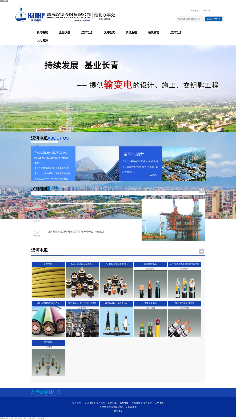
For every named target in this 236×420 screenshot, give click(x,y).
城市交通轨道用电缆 (184, 303)
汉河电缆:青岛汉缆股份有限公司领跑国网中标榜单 (75, 200)
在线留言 (153, 32)
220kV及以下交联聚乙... (116, 303)
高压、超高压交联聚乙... (82, 264)
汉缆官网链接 (214, 19)
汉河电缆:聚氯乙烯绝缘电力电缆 (184, 264)
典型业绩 (131, 32)
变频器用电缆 (150, 303)
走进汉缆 (64, 32)
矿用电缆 (48, 264)
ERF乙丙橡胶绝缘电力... (48, 303)
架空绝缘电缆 (150, 264)
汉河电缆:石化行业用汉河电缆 (82, 303)
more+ (64, 187)
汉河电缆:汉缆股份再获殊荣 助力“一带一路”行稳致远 (76, 231)
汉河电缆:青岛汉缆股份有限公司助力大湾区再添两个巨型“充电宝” (83, 216)
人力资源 (42, 40)
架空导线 (48, 342)
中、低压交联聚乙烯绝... (116, 264)
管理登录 (118, 411)
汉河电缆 (4, 1)
